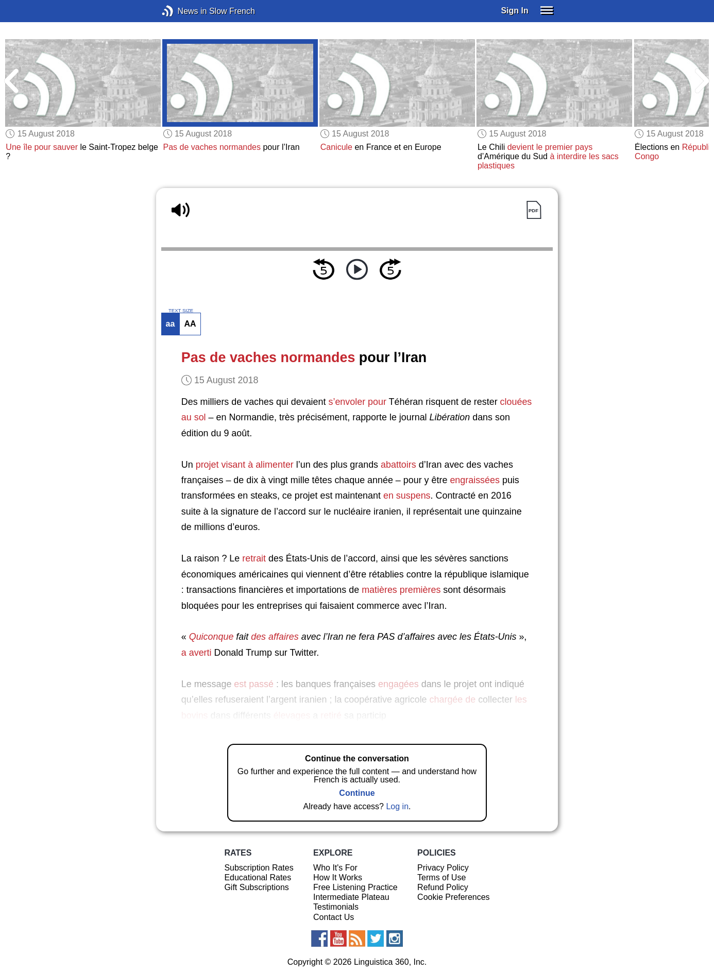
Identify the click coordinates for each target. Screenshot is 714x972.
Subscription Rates (258, 867)
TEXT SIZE (180, 310)
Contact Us (333, 917)
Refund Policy (442, 887)
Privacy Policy (443, 867)
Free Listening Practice (355, 887)
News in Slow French (183, 11)
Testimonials (336, 906)
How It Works (337, 877)
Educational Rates (257, 877)
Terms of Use (441, 877)
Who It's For (335, 867)
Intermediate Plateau (351, 897)
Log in (397, 806)
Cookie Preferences (453, 897)
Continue (357, 793)
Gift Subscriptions (256, 887)
